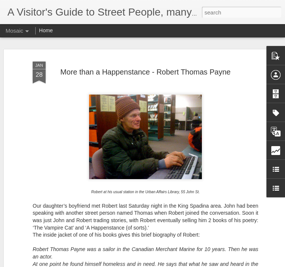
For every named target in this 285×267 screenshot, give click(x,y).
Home (46, 30)
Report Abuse (187, 263)
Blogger (166, 263)
